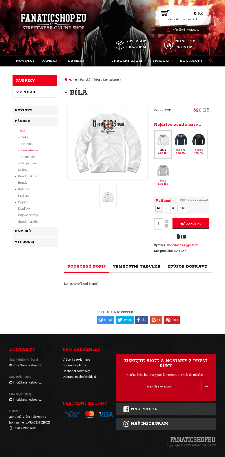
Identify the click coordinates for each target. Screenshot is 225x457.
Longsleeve (111, 79)
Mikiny (22, 170)
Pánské (85, 79)
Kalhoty (23, 189)
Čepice (23, 202)
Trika (96, 79)
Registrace (193, 29)
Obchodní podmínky (76, 371)
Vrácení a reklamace (76, 359)
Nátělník (27, 144)
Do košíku (190, 224)
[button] (51, 60)
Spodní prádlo (28, 221)
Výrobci (25, 92)
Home (73, 79)
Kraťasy (23, 195)
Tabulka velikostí (197, 200)
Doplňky (24, 208)
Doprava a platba (74, 365)
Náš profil (140, 409)
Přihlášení (179, 29)
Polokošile (28, 157)
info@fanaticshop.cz (27, 365)
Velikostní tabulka (137, 266)
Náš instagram (145, 423)
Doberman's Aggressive (182, 245)
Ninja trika (28, 163)
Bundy (22, 182)
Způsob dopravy (187, 266)
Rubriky (25, 80)
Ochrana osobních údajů (79, 376)
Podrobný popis (86, 266)
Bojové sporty (28, 215)
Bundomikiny (27, 176)
